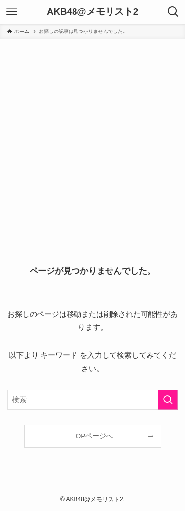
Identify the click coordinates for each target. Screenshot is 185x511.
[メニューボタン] (12, 12)
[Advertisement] (92, 136)
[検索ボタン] (173, 12)
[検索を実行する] (168, 400)
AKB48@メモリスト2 (92, 12)
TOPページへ (92, 436)
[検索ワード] (92, 400)
